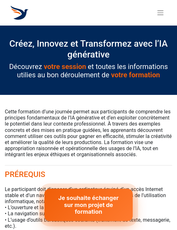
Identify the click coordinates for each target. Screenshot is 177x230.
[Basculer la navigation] (160, 13)
